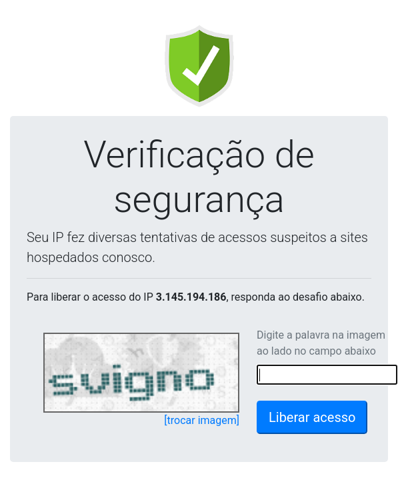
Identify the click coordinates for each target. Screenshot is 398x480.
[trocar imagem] (201, 420)
